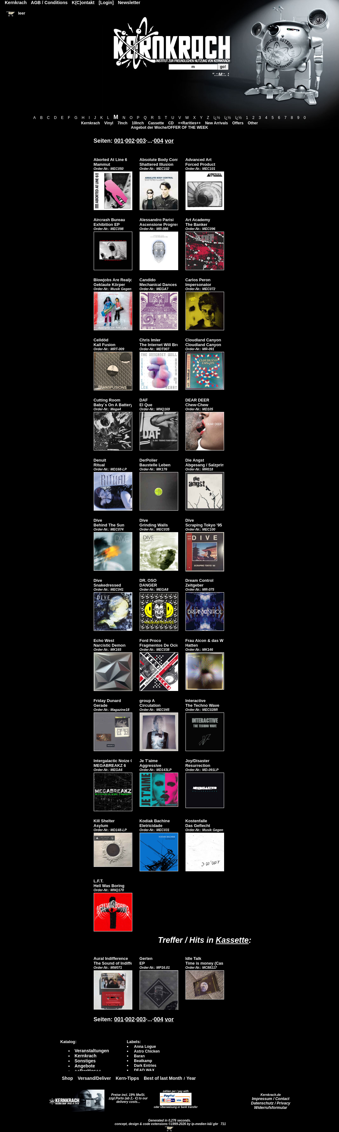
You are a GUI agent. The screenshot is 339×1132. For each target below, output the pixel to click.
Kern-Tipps (127, 1078)
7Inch (122, 123)
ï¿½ (216, 117)
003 (141, 141)
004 (158, 141)
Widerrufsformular (270, 1107)
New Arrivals (216, 123)
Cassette (156, 123)
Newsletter (129, 2)
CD (170, 123)
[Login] (106, 2)
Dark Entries (145, 1065)
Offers (237, 123)
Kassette (232, 940)
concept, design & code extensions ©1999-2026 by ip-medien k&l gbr (167, 1124)
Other (253, 123)
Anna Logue (145, 1046)
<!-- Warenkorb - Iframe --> (170, 1129)
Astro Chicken (147, 1051)
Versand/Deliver (94, 1078)
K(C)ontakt (83, 2)
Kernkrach (90, 123)
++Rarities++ (189, 123)
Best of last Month (163, 1078)
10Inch (138, 123)
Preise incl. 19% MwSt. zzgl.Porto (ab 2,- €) (127, 1096)
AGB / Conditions (49, 2)
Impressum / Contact (271, 1099)
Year (191, 1078)
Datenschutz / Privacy (270, 1103)
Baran (139, 1056)
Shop (67, 1078)
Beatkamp (143, 1061)
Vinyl (108, 123)
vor (169, 141)
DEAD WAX (144, 1070)
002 (130, 141)
